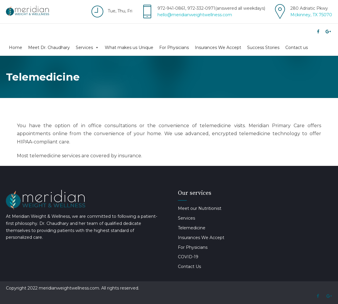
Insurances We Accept (218, 47)
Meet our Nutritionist (199, 208)
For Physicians (174, 47)
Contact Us (189, 266)
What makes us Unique (129, 47)
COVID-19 (188, 256)
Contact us (296, 47)
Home (15, 47)
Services (87, 47)
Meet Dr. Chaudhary (49, 47)
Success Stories (263, 47)
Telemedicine (191, 228)
